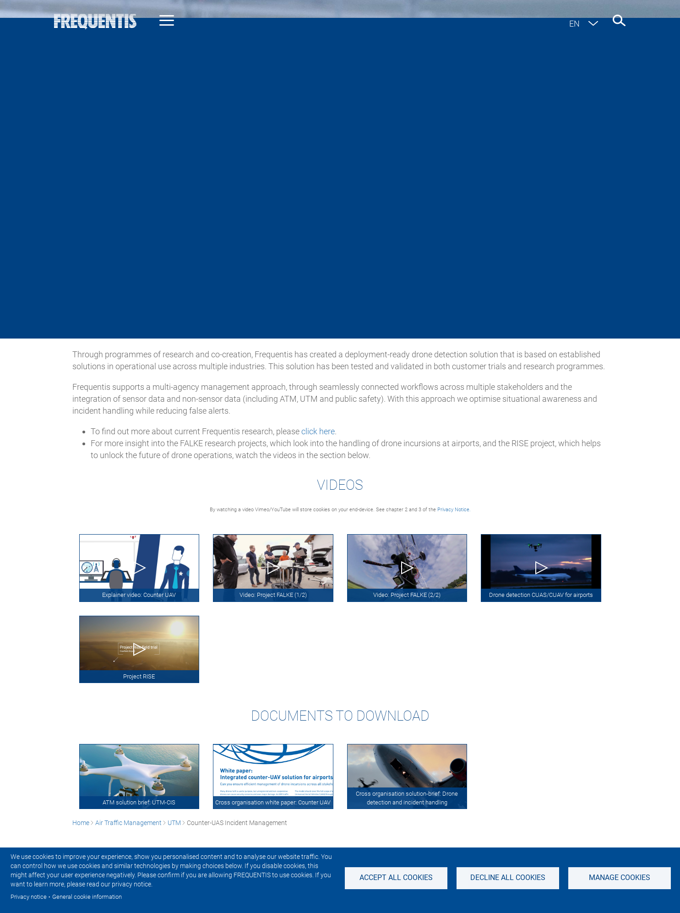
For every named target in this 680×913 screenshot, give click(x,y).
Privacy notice (29, 896)
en (574, 23)
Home (80, 238)
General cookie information (87, 896)
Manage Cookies (619, 877)
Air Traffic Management (128, 238)
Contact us (611, 84)
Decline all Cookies (507, 877)
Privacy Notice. (454, 510)
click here (318, 431)
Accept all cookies (396, 877)
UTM (174, 238)
